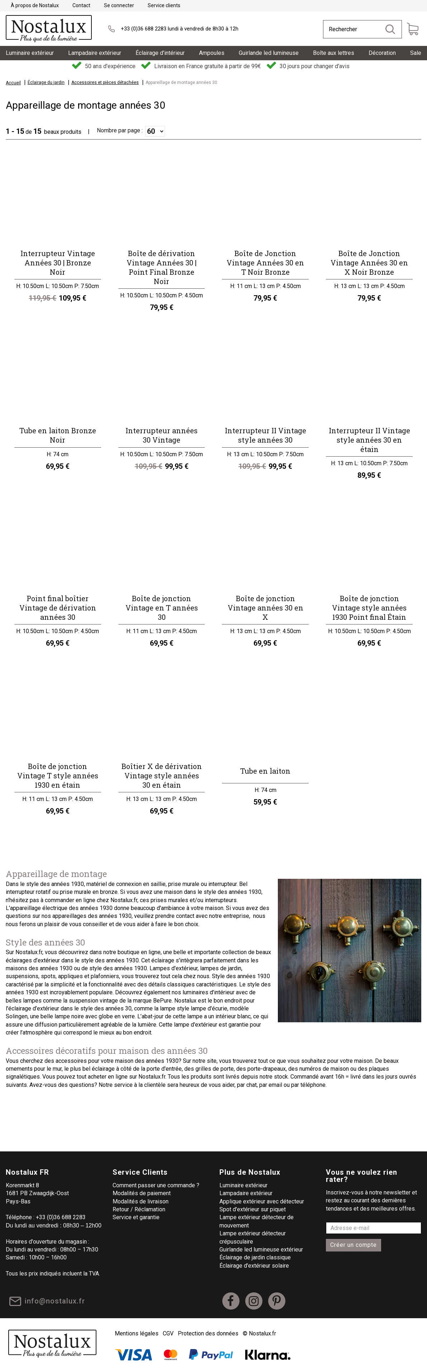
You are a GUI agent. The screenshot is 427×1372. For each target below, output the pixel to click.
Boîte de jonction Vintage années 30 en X (265, 608)
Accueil (13, 82)
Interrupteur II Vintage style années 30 (265, 435)
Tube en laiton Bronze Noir (57, 435)
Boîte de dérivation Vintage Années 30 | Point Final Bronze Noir (161, 267)
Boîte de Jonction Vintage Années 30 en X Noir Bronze (369, 263)
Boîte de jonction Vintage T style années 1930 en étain (57, 775)
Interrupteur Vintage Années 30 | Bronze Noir (57, 263)
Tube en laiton (265, 770)
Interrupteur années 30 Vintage (161, 435)
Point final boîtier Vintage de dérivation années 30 (57, 608)
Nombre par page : (120, 130)
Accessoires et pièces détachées (105, 82)
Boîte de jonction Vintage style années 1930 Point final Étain (369, 608)
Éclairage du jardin (46, 82)
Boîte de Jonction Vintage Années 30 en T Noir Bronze (265, 263)
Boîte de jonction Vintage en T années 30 (161, 608)
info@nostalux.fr (56, 1303)
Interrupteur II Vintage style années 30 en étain (369, 440)
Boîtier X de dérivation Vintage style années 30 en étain (162, 775)
